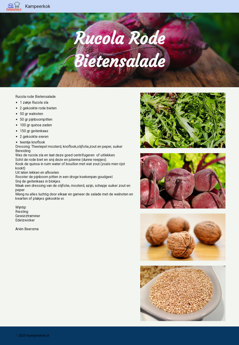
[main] (119, 50)
